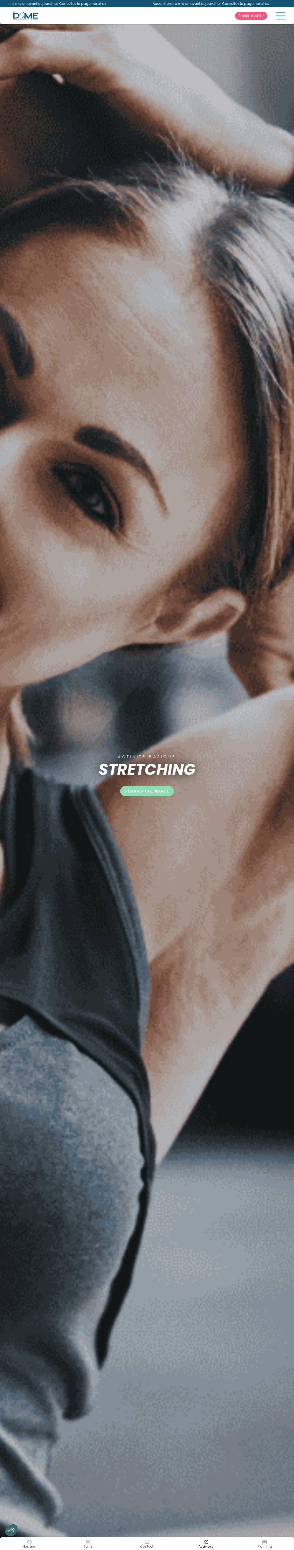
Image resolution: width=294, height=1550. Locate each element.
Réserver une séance (147, 791)
